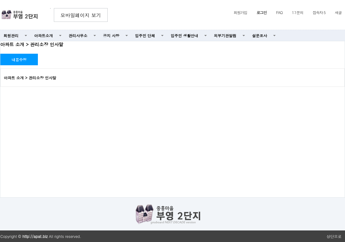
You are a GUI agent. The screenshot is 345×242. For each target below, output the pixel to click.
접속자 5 (318, 12)
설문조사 (259, 35)
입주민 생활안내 (184, 35)
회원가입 (240, 12)
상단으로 (334, 236)
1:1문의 (297, 12)
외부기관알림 (225, 35)
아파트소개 (43, 35)
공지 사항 (111, 35)
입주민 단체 (145, 35)
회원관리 (10, 35)
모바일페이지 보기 (80, 15)
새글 (338, 12)
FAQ (279, 12)
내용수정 (19, 59)
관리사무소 (78, 35)
